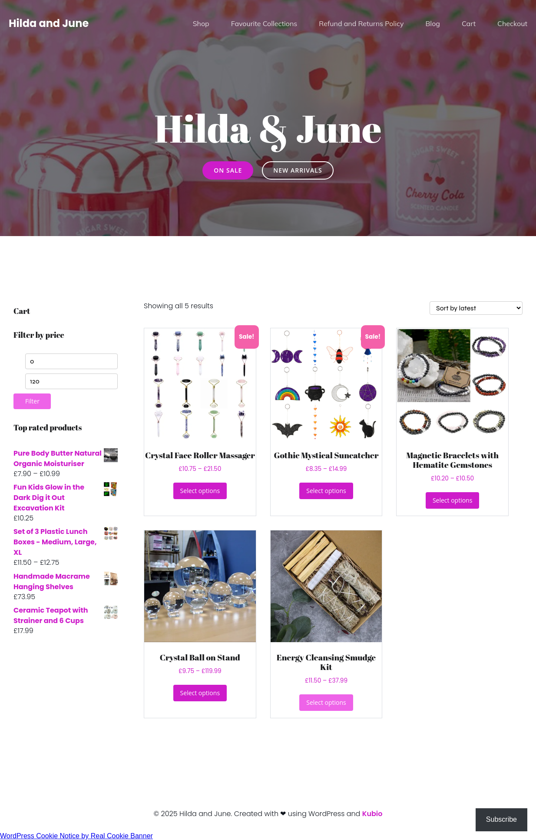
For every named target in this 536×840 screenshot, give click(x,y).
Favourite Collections (264, 24)
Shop (201, 24)
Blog (432, 24)
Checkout (512, 24)
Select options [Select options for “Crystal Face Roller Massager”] (200, 491)
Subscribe (501, 819)
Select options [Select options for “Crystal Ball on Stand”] (200, 693)
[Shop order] (476, 308)
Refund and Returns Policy (361, 24)
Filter (32, 401)
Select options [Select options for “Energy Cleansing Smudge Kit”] (326, 702)
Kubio (372, 814)
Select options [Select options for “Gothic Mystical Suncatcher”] (326, 491)
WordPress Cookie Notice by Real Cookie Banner (76, 836)
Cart (469, 24)
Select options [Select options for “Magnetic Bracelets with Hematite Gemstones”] (452, 500)
